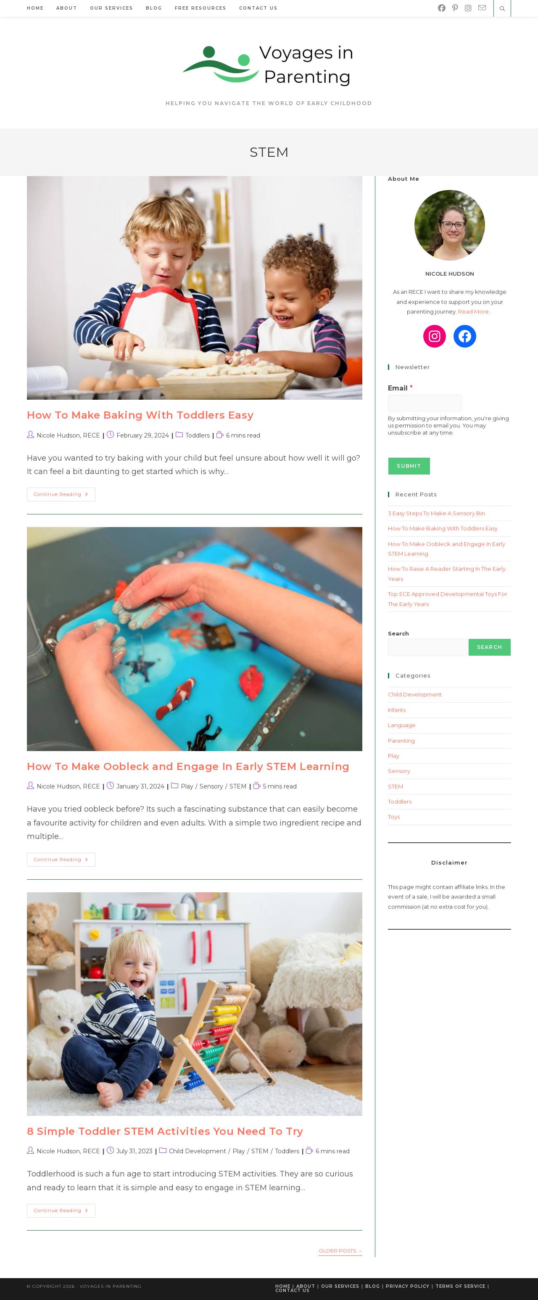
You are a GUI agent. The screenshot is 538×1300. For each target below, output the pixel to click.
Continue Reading (64, 496)
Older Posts (340, 1251)
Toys (394, 816)
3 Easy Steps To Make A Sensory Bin (436, 513)
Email (400, 388)
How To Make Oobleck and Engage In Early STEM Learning (188, 766)
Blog (372, 1286)
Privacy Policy (408, 1286)
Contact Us (292, 1290)
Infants (397, 710)
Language (402, 725)
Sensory (211, 786)
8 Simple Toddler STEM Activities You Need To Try (165, 1131)
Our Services (340, 1286)
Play (187, 786)
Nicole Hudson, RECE (68, 435)
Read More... (475, 311)
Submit (409, 466)
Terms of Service (460, 1286)
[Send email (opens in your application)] (482, 8)
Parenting (401, 740)
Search (398, 633)
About (305, 1286)
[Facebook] (442, 8)
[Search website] (502, 9)
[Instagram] (468, 8)
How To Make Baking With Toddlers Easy (140, 415)
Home (282, 1286)
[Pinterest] (455, 8)
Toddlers (197, 435)
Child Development (197, 1151)
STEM (238, 786)
